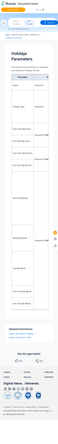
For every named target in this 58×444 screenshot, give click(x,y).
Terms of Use (18, 407)
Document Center (28, 3)
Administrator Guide (20, 35)
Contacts (6, 407)
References (34, 35)
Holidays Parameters (13, 38)
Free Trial (13, 9)
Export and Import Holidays (21, 333)
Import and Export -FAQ (19, 337)
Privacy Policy (30, 407)
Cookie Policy (43, 407)
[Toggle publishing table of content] (52, 36)
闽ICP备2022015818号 (15, 414)
